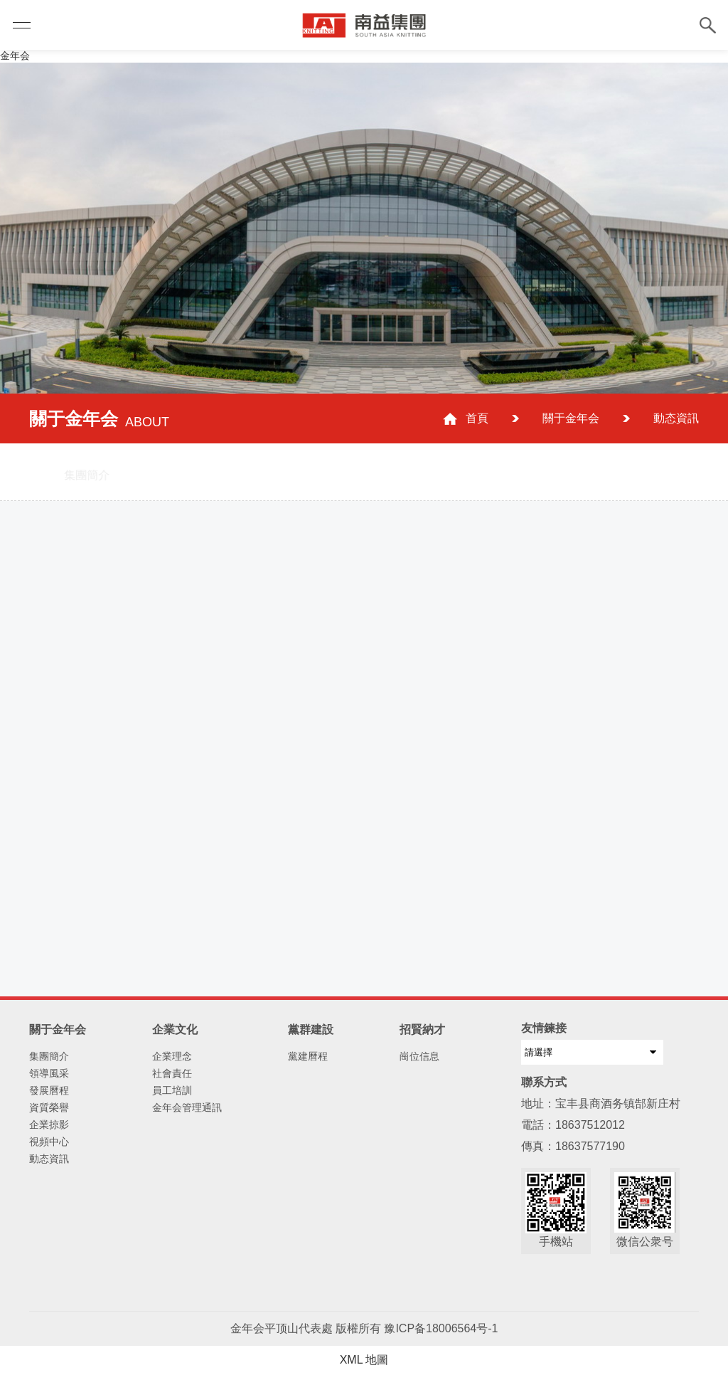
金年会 (15, 55)
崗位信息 (419, 1056)
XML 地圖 (364, 1360)
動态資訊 (676, 418)
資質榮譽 (49, 1107)
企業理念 (172, 1056)
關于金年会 (570, 418)
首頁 (477, 418)
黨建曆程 (308, 1056)
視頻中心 (49, 1141)
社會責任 (172, 1073)
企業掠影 (49, 1124)
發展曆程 (49, 1090)
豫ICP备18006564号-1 (441, 1328)
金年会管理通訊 (187, 1107)
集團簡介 (49, 1056)
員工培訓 (172, 1090)
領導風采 (49, 1073)
